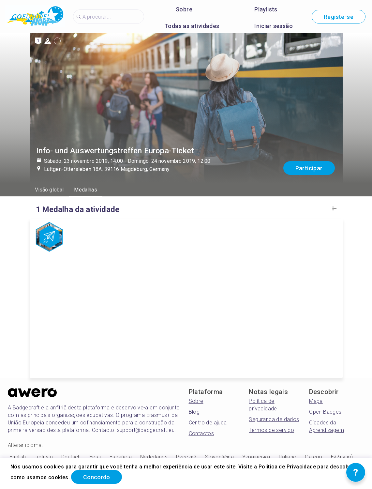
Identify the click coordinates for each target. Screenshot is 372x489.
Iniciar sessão (273, 26)
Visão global (49, 190)
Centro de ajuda (208, 423)
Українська (256, 457)
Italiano (287, 457)
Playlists (265, 9)
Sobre (184, 9)
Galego (313, 457)
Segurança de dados (274, 419)
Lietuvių (44, 457)
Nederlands (154, 457)
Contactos (201, 433)
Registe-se (338, 16)
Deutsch (71, 457)
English (17, 457)
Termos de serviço (271, 430)
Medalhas (85, 190)
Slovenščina (219, 457)
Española (121, 457)
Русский (186, 457)
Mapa (316, 401)
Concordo (96, 477)
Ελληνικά (342, 457)
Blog (194, 412)
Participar (309, 168)
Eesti (95, 457)
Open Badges (325, 412)
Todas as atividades (191, 26)
